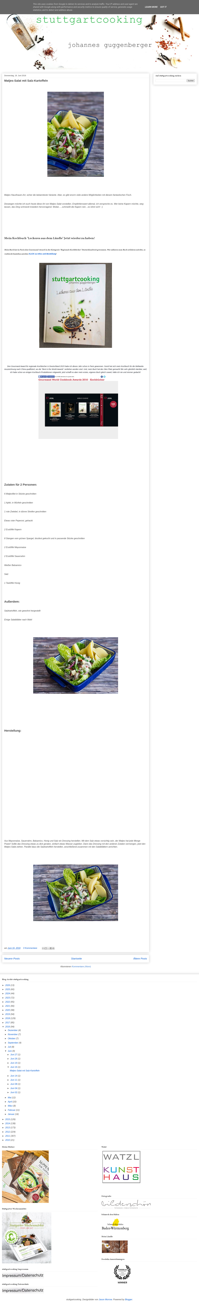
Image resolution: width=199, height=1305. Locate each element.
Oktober (12, 1038)
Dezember (13, 1030)
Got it (163, 7)
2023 (8, 998)
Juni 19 (14, 1063)
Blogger (128, 1299)
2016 (8, 1027)
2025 (8, 989)
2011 (8, 1136)
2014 (8, 1123)
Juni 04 (14, 1088)
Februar (12, 1110)
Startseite (76, 958)
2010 (8, 1140)
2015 (8, 1119)
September (13, 1043)
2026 (8, 985)
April (10, 1102)
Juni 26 (14, 1059)
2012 (8, 1132)
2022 (8, 1002)
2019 (8, 1014)
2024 (8, 993)
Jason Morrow (105, 1299)
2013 (8, 1127)
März (10, 1106)
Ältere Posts (140, 958)
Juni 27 (14, 1054)
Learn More (151, 7)
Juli (10, 1047)
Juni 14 (14, 1076)
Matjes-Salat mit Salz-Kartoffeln (26, 80)
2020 (8, 1010)
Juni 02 (14, 1092)
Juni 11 (14, 1080)
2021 (8, 1006)
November (13, 1034)
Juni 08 (14, 1084)
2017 (8, 1022)
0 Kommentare (30, 948)
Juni (10, 1051)
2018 (8, 1018)
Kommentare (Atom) (81, 966)
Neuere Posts (12, 958)
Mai (10, 1097)
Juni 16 (14, 1067)
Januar (11, 1114)
